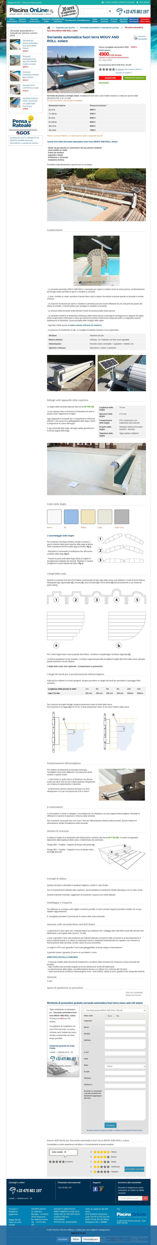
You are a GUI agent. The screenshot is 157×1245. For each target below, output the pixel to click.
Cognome (88, 1021)
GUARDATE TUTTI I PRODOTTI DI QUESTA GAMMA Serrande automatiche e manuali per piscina (24, 140)
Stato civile (88, 1016)
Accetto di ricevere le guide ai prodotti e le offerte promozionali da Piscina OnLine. (114, 1130)
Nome (86, 1027)
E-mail (87, 1072)
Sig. (117, 1016)
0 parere (119, 69)
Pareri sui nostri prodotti (32, 3)
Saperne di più (78, 1233)
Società (87, 1034)
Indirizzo (87, 1040)
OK (145, 1198)
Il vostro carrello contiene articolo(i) (118, 2)
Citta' (86, 1059)
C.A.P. (86, 1052)
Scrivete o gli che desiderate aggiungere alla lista (93, 1094)
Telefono (87, 1078)
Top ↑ (119, 1209)
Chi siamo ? (13, 1209)
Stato (86, 1065)
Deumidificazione (83, 20)
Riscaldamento (70, 20)
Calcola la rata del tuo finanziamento (114, 57)
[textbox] (125, 1053)
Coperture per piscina (65, 28)
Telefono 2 (88, 1084)
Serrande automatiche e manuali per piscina (99, 28)
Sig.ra (110, 1016)
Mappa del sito (14, 3)
